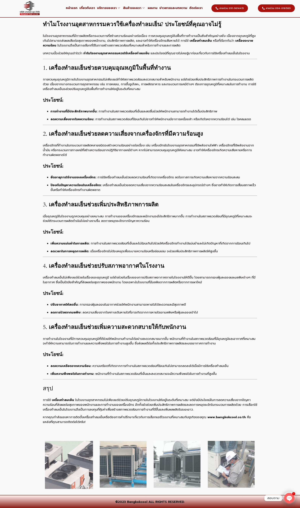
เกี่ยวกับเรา (87, 8)
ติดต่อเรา (196, 8)
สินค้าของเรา (134, 8)
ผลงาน (152, 8)
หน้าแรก (71, 8)
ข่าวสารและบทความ (173, 8)
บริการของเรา (108, 8)
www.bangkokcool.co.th (226, 417)
